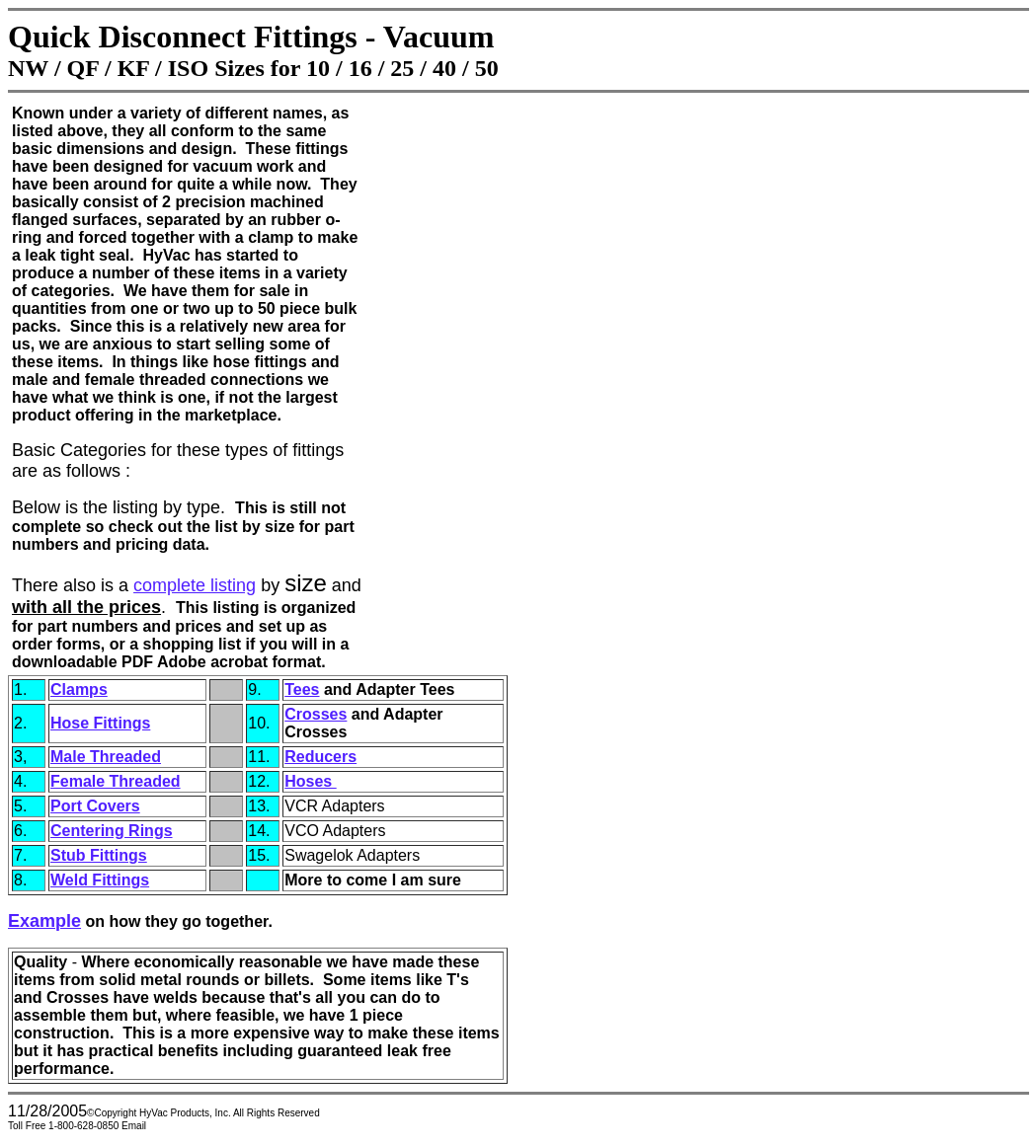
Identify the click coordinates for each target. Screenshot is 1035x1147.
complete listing (194, 585)
